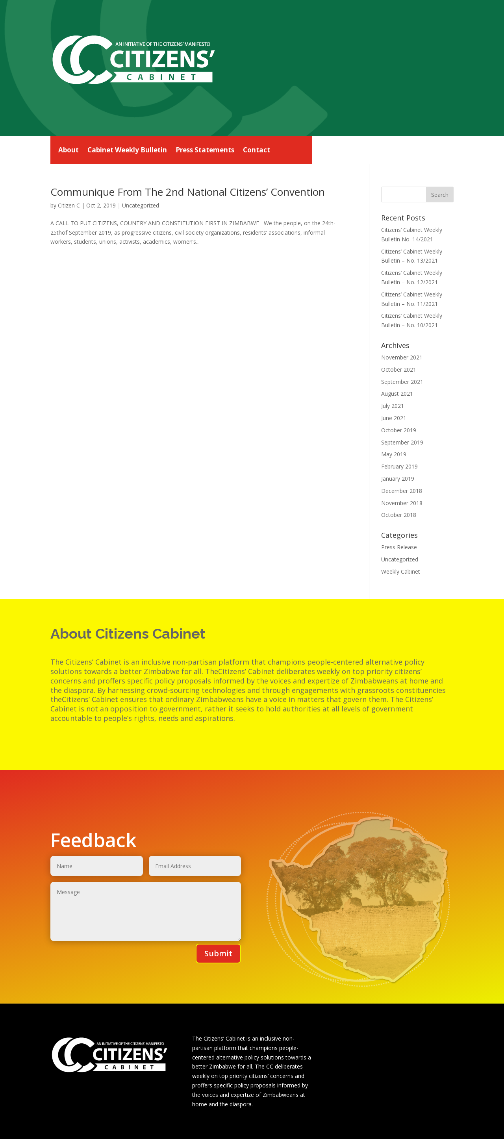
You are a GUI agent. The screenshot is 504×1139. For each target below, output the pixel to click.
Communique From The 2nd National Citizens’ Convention (187, 192)
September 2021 (402, 381)
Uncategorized (140, 205)
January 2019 (397, 478)
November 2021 (401, 357)
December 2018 (401, 490)
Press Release (399, 547)
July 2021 (392, 405)
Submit (218, 953)
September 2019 (402, 442)
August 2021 (397, 393)
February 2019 (399, 466)
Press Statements (205, 150)
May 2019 (393, 454)
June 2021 (393, 418)
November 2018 (401, 503)
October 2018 (398, 515)
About (68, 150)
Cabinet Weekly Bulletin (127, 150)
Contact (256, 150)
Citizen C (69, 205)
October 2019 (398, 430)
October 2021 (398, 369)
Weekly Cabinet (400, 571)
